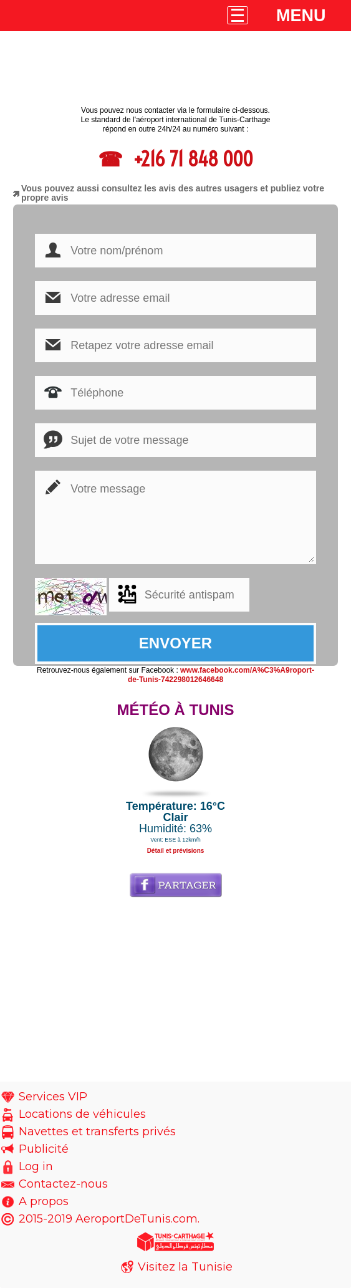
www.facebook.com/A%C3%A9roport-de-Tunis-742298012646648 (221, 675)
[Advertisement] (175, 994)
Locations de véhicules (82, 1114)
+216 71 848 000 (190, 159)
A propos (44, 1201)
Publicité (44, 1149)
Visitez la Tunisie (185, 1267)
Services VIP (53, 1096)
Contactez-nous (63, 1184)
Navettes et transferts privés (97, 1131)
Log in (36, 1166)
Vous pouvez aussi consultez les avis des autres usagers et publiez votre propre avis (172, 193)
